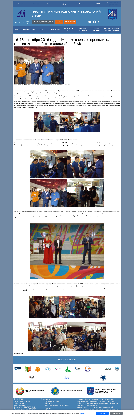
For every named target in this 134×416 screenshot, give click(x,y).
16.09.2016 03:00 (18, 353)
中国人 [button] (27, 22)
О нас (17, 29)
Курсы (42, 29)
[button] (59, 22)
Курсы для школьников (83, 29)
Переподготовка (29, 29)
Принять (102, 413)
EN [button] (23, 22)
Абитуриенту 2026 (68, 29)
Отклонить (116, 413)
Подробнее (82, 413)
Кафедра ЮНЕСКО (96, 29)
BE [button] (20, 22)
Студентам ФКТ (54, 29)
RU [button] (16, 22)
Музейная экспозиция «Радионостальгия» (112, 29)
